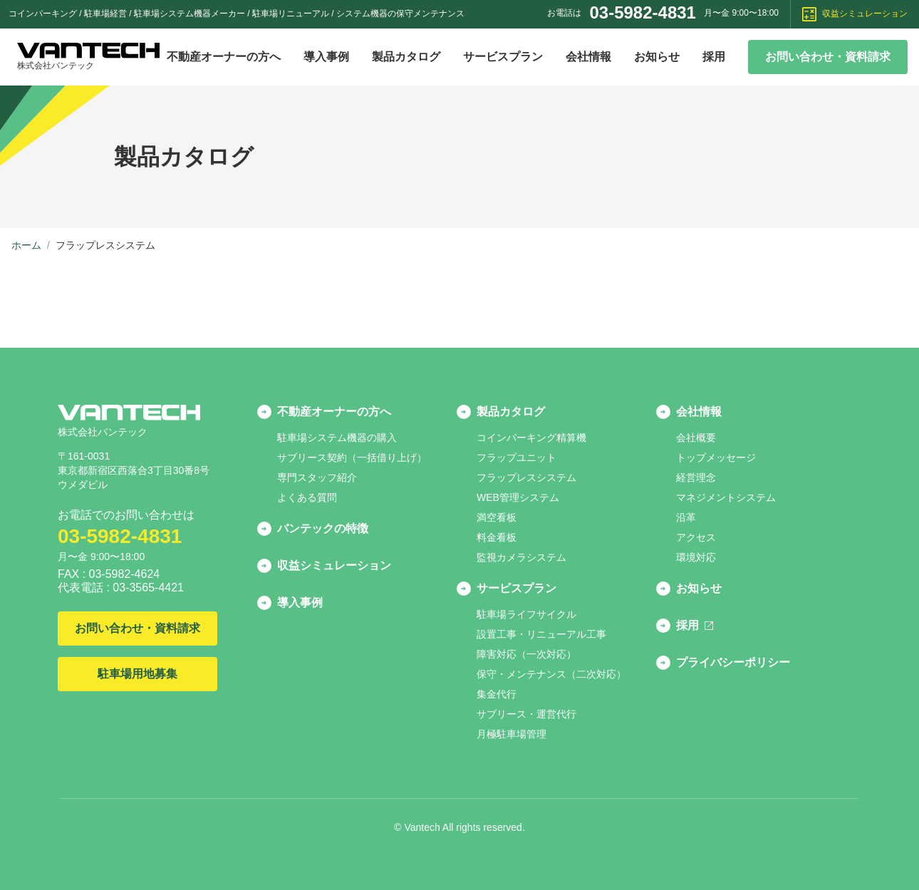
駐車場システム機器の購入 (337, 437)
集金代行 (496, 694)
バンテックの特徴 (322, 528)
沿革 (686, 517)
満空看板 (496, 517)
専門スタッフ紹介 (317, 477)
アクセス (696, 537)
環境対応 (696, 557)
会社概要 (696, 437)
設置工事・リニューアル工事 (541, 634)
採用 (713, 57)
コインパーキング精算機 (531, 437)
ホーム (26, 245)
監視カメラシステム (521, 557)
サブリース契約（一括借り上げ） (352, 457)
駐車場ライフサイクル (526, 614)
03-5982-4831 (642, 12)
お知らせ (657, 57)
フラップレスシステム (526, 477)
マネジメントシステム (726, 497)
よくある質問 (307, 497)
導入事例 (326, 57)
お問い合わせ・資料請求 (828, 57)
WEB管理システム (518, 497)
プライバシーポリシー (733, 662)
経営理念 (696, 477)
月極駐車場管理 (511, 734)
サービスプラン (503, 57)
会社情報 (588, 57)
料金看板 (496, 537)
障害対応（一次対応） (526, 654)
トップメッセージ (716, 457)
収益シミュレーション (855, 14)
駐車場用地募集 (137, 674)
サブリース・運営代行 (526, 714)
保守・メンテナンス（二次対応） (551, 674)
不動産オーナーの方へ (224, 57)
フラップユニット (516, 457)
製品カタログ (406, 57)
